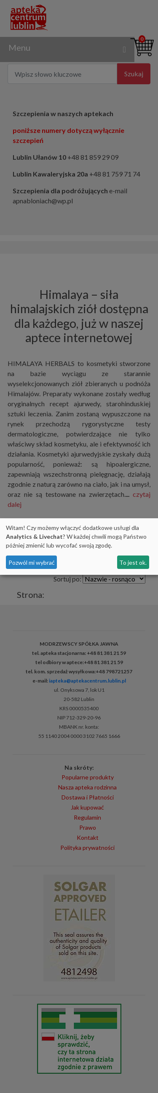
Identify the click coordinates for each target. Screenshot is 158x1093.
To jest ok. (133, 562)
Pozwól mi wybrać (31, 562)
